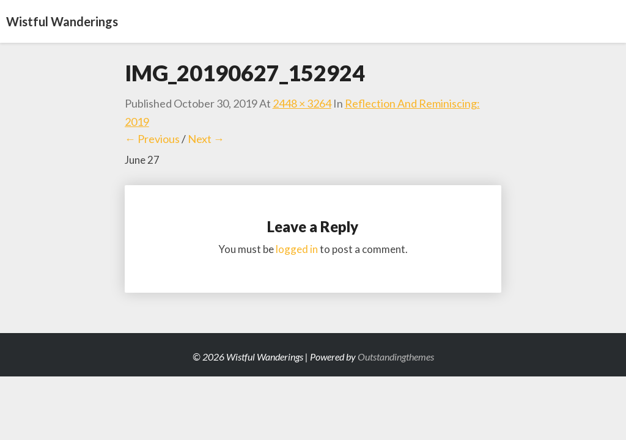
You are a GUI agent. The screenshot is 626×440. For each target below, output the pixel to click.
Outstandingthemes (396, 356)
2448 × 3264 (302, 103)
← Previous (152, 138)
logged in (297, 249)
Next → (206, 138)
